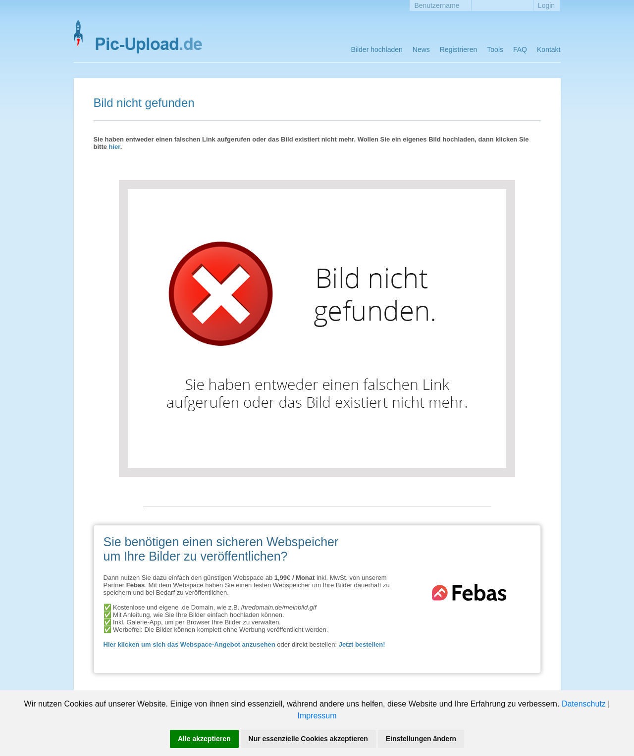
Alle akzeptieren (204, 739)
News (421, 49)
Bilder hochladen (377, 49)
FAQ (520, 49)
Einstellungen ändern (421, 739)
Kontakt (548, 49)
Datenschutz (584, 704)
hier (114, 146)
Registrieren (458, 49)
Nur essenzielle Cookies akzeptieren (308, 739)
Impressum (316, 715)
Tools (495, 49)
